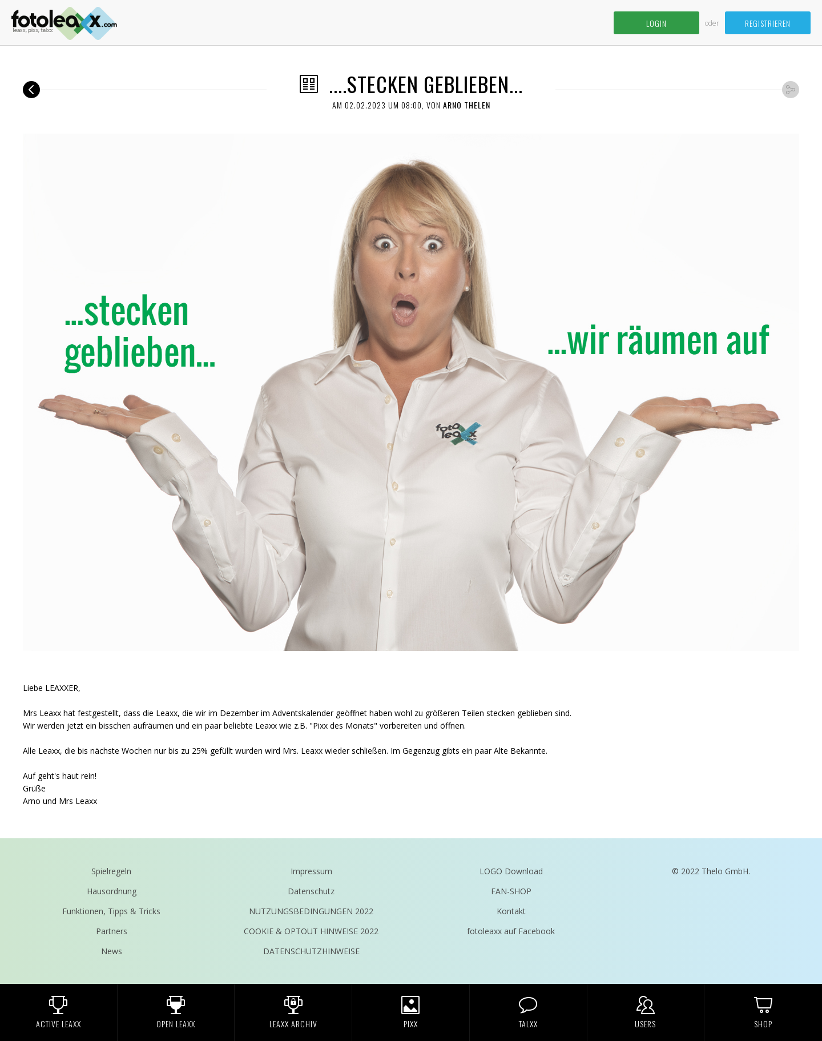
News (111, 951)
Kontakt (511, 911)
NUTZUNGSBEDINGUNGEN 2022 (311, 911)
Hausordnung (111, 891)
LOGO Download (511, 871)
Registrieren (768, 23)
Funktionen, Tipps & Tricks (111, 911)
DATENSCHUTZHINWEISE (311, 951)
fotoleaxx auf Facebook (511, 931)
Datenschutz (311, 891)
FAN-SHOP (511, 891)
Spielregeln (111, 871)
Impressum (311, 871)
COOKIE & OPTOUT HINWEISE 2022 (311, 931)
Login (656, 23)
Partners (111, 931)
